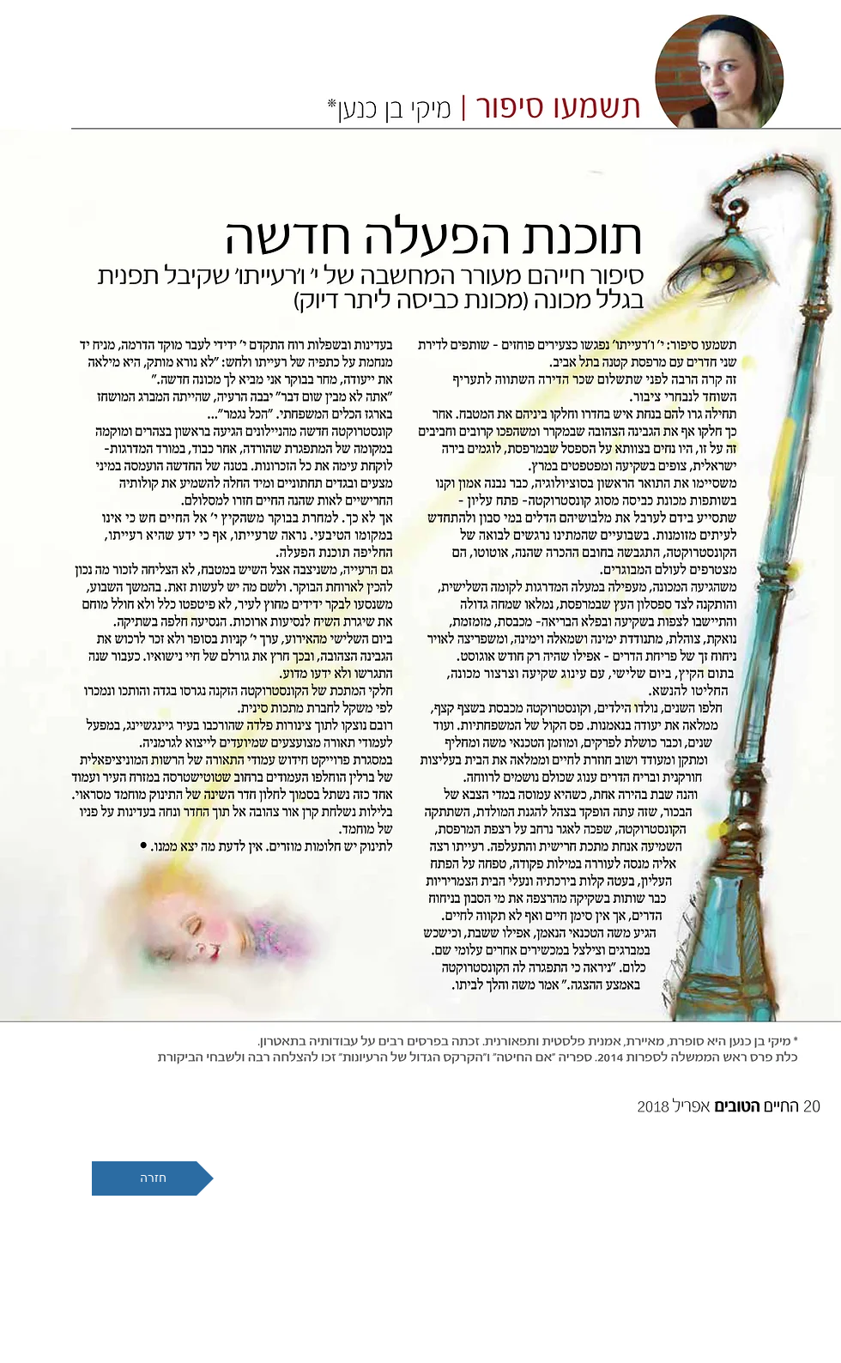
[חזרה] (153, 1178)
